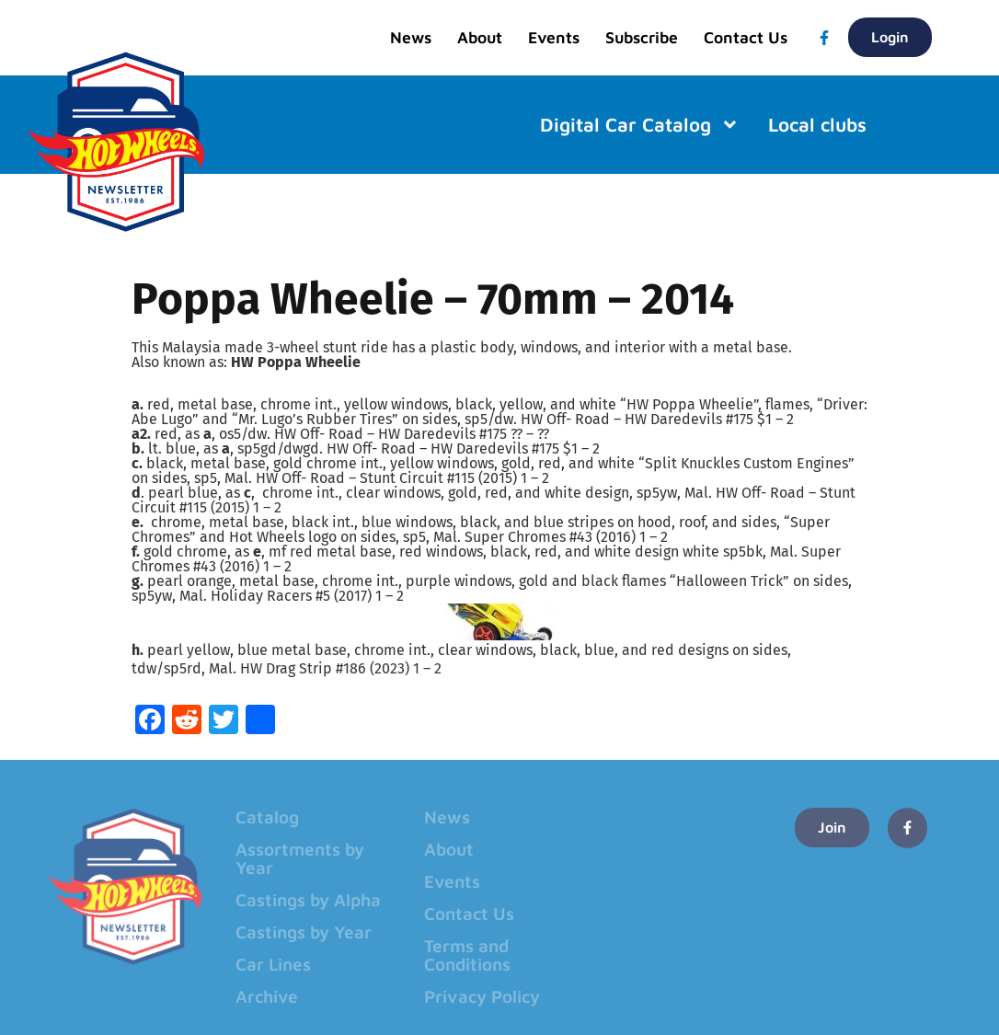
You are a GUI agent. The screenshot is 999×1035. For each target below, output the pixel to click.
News (410, 37)
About (479, 37)
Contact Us (745, 37)
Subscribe (641, 37)
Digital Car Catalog (640, 124)
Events (554, 37)
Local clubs (817, 124)
